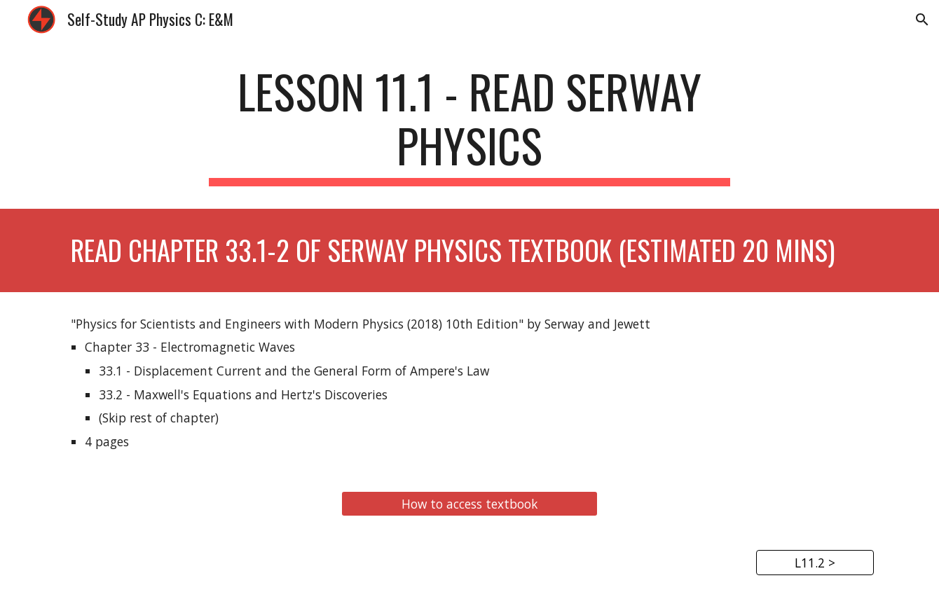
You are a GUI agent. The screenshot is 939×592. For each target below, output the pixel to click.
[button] (922, 19)
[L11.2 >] (815, 562)
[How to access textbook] (469, 503)
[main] (469, 125)
